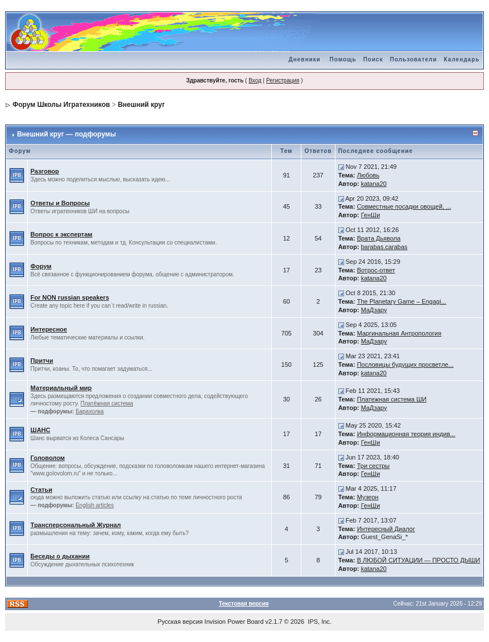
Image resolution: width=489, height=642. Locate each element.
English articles (95, 505)
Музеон (368, 497)
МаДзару (374, 309)
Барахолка (89, 411)
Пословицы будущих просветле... (405, 364)
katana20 (374, 183)
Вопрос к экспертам (62, 234)
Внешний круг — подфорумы (66, 134)
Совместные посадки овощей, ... (404, 206)
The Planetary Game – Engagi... (401, 301)
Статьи (41, 489)
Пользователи (413, 59)
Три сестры (373, 465)
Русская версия (180, 621)
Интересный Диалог (386, 528)
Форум (41, 266)
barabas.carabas (384, 246)
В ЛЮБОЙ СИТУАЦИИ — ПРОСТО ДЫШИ (418, 560)
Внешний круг (141, 105)
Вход (255, 80)
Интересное (49, 329)
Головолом (48, 457)
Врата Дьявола (379, 238)
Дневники (305, 59)
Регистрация (282, 80)
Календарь (462, 59)
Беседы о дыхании (60, 556)
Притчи (42, 360)
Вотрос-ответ (376, 270)
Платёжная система (106, 403)
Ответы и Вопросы (60, 203)
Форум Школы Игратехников (61, 105)
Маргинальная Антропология (399, 333)
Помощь (343, 59)
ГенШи (370, 215)
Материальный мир (61, 387)
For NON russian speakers (70, 297)
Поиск (373, 59)
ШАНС (41, 429)
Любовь (368, 175)
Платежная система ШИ (392, 399)
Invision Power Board (234, 621)
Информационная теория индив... (406, 433)
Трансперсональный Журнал (76, 524)
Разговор (45, 171)
